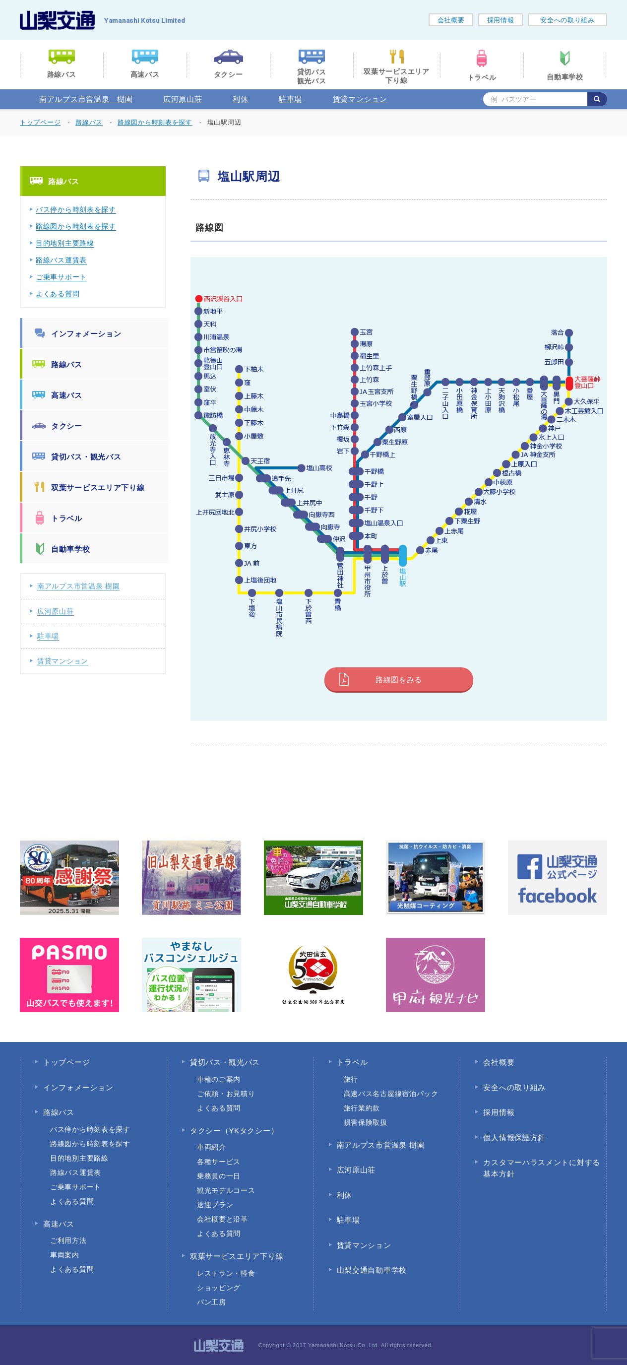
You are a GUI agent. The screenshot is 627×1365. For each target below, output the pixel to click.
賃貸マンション (360, 99)
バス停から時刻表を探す (76, 209)
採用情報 (500, 20)
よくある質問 (57, 294)
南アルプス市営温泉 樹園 (85, 99)
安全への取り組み (567, 20)
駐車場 (290, 99)
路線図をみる (399, 679)
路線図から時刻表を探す (76, 226)
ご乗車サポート (61, 277)
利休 (240, 99)
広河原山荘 (182, 99)
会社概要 (451, 20)
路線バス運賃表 (61, 260)
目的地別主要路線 (65, 243)
